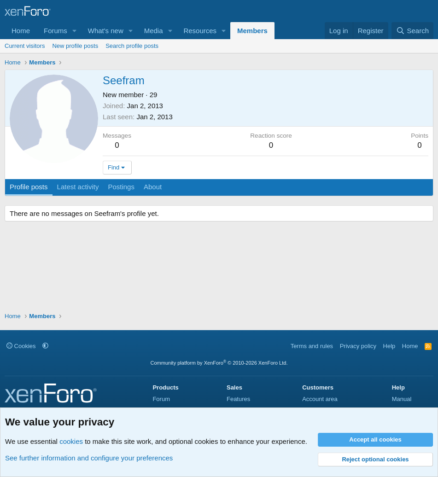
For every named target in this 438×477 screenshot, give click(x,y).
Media (153, 31)
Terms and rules (312, 346)
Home (21, 31)
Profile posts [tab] (29, 187)
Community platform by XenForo (219, 363)
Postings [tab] (121, 187)
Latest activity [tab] (78, 187)
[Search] (412, 30)
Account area (320, 399)
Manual (402, 399)
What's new (105, 31)
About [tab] (153, 187)
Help (389, 346)
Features (238, 399)
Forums (55, 31)
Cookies (21, 346)
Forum (161, 399)
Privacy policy (358, 346)
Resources (199, 31)
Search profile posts (131, 45)
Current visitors (25, 45)
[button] (74, 30)
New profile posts (75, 45)
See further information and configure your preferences (89, 458)
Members (252, 31)
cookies (71, 441)
